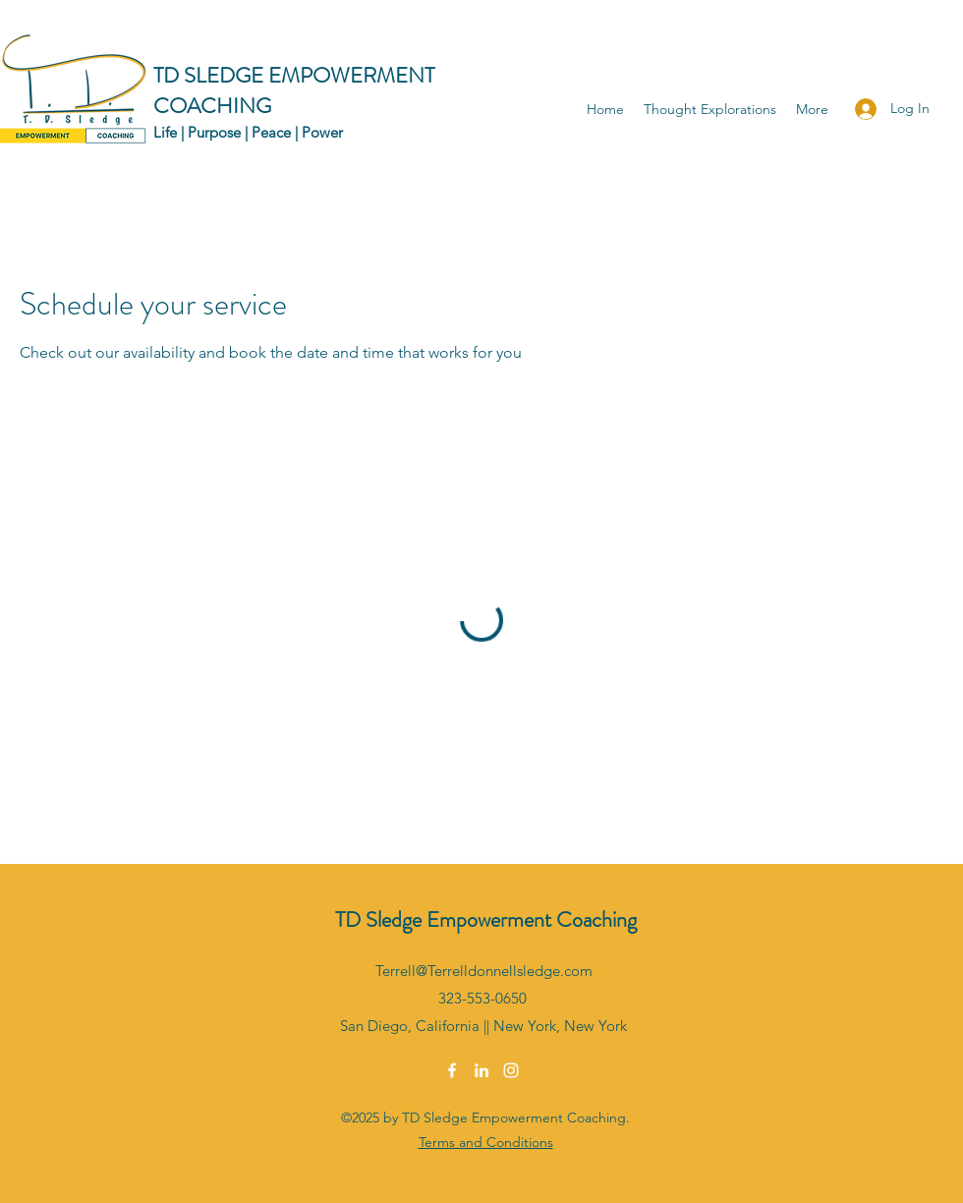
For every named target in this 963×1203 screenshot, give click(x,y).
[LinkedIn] (481, 1070)
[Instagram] (511, 1070)
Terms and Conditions (486, 1142)
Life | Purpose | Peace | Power (248, 132)
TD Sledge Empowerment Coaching (486, 919)
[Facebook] (452, 1070)
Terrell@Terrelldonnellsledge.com (484, 970)
